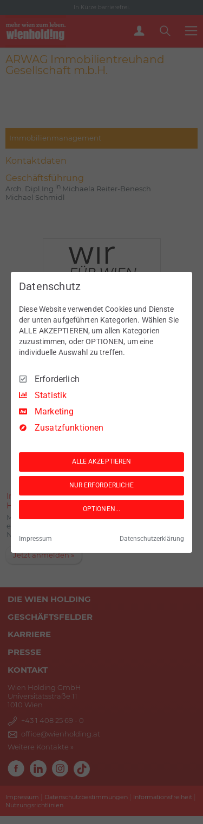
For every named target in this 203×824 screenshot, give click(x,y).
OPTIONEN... (101, 509)
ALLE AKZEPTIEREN (102, 461)
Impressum (35, 538)
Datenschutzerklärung (152, 538)
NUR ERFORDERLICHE (101, 485)
